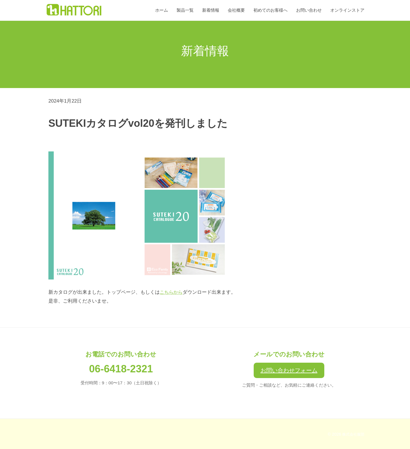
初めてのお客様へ (270, 10)
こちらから (172, 292)
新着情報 (210, 10)
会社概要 (236, 10)
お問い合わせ (309, 10)
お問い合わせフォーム (289, 370)
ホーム (161, 10)
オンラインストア (347, 10)
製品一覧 (185, 10)
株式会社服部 (352, 434)
